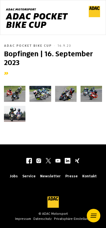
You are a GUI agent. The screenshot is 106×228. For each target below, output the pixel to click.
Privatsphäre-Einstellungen (74, 219)
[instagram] (39, 161)
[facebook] (29, 161)
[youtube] (58, 161)
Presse (71, 176)
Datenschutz (42, 219)
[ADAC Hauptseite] (94, 15)
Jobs (14, 176)
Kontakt (89, 176)
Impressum (23, 219)
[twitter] (48, 161)
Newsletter (50, 176)
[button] (93, 215)
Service (29, 176)
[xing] (77, 161)
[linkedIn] (67, 161)
